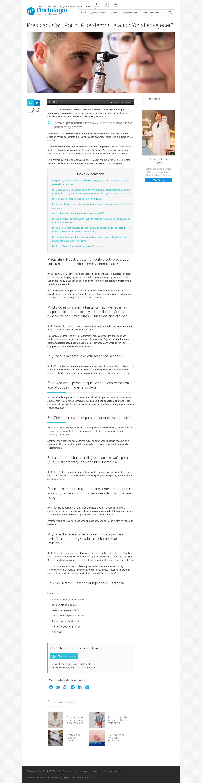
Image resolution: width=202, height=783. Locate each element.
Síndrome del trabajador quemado (74, 738)
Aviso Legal (71, 771)
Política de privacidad (90, 771)
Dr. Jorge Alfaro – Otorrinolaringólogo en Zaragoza (77, 246)
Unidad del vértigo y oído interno (68, 599)
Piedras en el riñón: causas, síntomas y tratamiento (118, 720)
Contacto (99, 9)
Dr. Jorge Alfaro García (158, 161)
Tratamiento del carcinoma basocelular (116, 738)
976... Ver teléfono (64, 656)
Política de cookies (112, 771)
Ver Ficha (158, 180)
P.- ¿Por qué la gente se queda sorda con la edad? (77, 199)
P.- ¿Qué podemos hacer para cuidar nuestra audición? (79, 213)
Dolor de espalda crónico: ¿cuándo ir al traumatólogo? (77, 720)
